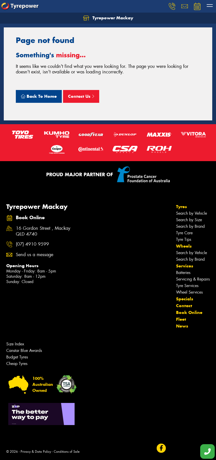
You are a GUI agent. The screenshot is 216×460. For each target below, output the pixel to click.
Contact (184, 305)
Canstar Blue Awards (24, 350)
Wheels (184, 246)
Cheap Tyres (16, 363)
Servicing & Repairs (193, 279)
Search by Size (189, 219)
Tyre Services (187, 285)
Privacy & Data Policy (36, 451)
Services (184, 266)
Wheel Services (189, 292)
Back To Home (39, 96)
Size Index (15, 344)
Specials (184, 299)
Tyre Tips (183, 239)
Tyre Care (184, 233)
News (182, 326)
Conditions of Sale (67, 451)
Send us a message (34, 255)
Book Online (189, 312)
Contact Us (81, 96)
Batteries (183, 272)
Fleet (181, 319)
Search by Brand (190, 226)
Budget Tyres (17, 357)
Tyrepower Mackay (108, 18)
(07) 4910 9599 (32, 244)
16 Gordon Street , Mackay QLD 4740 (43, 231)
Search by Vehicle (191, 213)
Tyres (181, 206)
